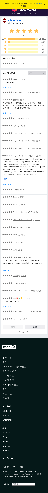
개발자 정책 (8, 380)
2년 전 (21, 64)
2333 (15, 100)
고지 (9, 471)
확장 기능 (16, 13)
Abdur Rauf (17, 118)
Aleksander (17, 227)
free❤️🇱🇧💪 (17, 298)
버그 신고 (7, 393)
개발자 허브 (8, 375)
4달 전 (38, 291)
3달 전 (22, 79)
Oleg (15, 189)
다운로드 (38, 3)
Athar (15, 205)
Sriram (15, 276)
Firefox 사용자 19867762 (23, 148)
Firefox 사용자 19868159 (23, 141)
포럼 (4, 389)
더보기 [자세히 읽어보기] (4, 179)
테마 (24, 13)
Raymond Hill (22, 23)
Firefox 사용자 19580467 (23, 156)
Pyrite (15, 126)
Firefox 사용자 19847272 (23, 212)
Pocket (6, 450)
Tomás (15, 283)
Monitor (6, 446)
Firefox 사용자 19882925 (23, 92)
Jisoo (15, 197)
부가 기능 (7, 357)
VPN (4, 437)
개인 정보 (6, 467)
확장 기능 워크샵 (10, 371)
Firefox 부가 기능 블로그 (14, 366)
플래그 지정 (6, 87)
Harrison (16, 319)
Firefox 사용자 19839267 (23, 311)
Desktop (6, 411)
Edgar (15, 242)
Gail (14, 64)
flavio (15, 235)
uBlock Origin (15, 20)
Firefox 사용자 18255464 (23, 133)
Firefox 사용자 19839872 (23, 291)
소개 (4, 362)
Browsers (7, 432)
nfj (14, 250)
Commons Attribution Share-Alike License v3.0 (20, 474)
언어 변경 (6, 484)
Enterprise (7, 420)
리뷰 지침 (7, 398)
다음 (35, 327)
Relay (5, 441)
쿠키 (15, 467)
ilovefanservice (19, 257)
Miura (15, 79)
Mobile (5, 415)
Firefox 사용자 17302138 (22, 220)
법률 (22, 467)
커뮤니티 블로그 (10, 384)
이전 (13, 327)
